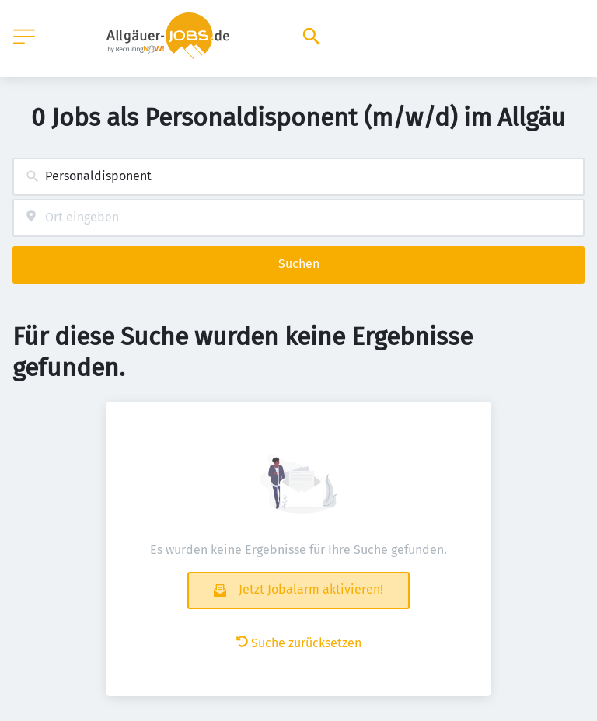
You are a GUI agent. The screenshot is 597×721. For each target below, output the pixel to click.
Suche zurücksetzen (298, 643)
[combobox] (298, 177)
